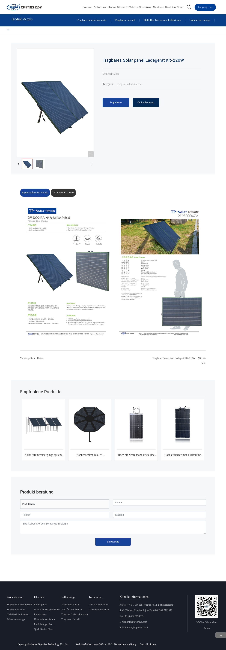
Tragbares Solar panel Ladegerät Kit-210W (174, 358)
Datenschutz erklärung (125, 644)
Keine (40, 358)
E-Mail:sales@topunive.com (134, 627)
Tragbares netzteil (125, 20)
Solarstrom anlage (200, 20)
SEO (110, 644)
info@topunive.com (137, 622)
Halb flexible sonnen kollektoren (162, 20)
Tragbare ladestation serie (91, 20)
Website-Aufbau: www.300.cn (91, 644)
